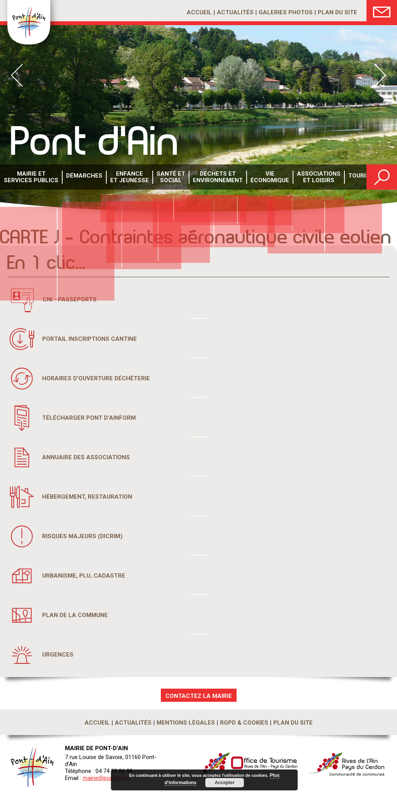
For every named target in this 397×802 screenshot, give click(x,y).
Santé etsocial (163, 177)
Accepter (223, 782)
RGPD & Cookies (244, 722)
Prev (17, 75)
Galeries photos (286, 12)
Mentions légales (186, 722)
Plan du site (337, 12)
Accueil (199, 12)
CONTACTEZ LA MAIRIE (198, 696)
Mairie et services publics (30, 177)
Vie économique (258, 177)
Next (380, 75)
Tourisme (348, 177)
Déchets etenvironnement (208, 177)
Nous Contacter (381, 10)
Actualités (235, 12)
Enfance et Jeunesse (123, 177)
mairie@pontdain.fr (107, 778)
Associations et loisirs (305, 177)
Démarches (80, 177)
